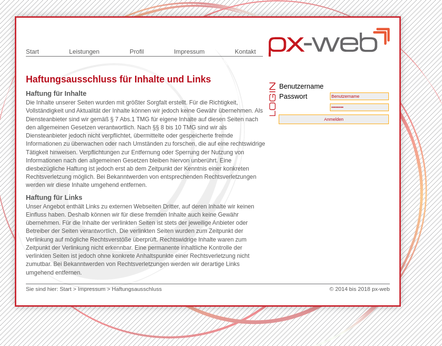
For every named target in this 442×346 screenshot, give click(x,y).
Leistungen (84, 51)
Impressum (189, 51)
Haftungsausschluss (137, 289)
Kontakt (245, 51)
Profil (137, 51)
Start (32, 51)
